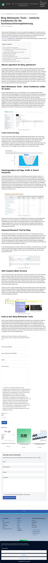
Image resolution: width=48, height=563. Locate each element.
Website (4, 472)
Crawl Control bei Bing (9, 50)
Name (4, 461)
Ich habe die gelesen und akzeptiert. (17, 494)
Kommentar (6, 477)
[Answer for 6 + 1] (4, 417)
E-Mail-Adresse (6, 467)
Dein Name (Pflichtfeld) (15, 348)
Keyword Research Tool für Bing (9, 53)
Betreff (15, 361)
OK (24, 551)
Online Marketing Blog (22, 5)
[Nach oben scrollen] (24, 511)
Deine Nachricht (15, 375)
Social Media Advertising (24, 3)
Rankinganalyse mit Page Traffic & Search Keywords (13, 52)
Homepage (8, 3)
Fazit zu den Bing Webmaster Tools (10, 56)
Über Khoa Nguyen (34, 3)
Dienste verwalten (5, 548)
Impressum (28, 561)
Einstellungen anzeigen (24, 558)
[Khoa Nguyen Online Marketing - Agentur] (3, 4)
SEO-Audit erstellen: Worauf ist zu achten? (11, 61)
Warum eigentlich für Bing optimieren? (10, 47)
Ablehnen (24, 555)
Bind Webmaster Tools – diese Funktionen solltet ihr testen (15, 49)
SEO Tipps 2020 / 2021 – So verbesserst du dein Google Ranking (16, 58)
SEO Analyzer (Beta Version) (9, 55)
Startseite (3, 13)
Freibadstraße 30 (36, 529)
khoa (4, 26)
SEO (13, 3)
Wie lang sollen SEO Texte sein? (9, 59)
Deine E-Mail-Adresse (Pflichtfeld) (15, 354)
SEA (16, 3)
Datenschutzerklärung (22, 561)
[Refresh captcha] (16, 415)
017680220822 (43, 3)
